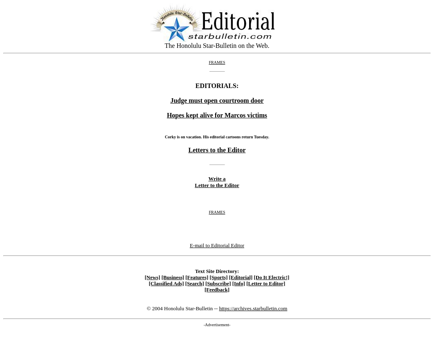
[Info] (238, 284)
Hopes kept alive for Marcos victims (217, 115)
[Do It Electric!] (272, 277)
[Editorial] (241, 277)
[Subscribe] (218, 284)
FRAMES (217, 62)
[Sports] (218, 277)
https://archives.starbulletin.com (253, 308)
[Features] (196, 277)
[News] (152, 277)
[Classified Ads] (166, 284)
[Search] (194, 284)
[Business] (173, 277)
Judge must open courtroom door (216, 100)
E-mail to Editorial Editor (217, 245)
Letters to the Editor (217, 150)
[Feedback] (217, 290)
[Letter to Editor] (265, 284)
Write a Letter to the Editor (217, 182)
